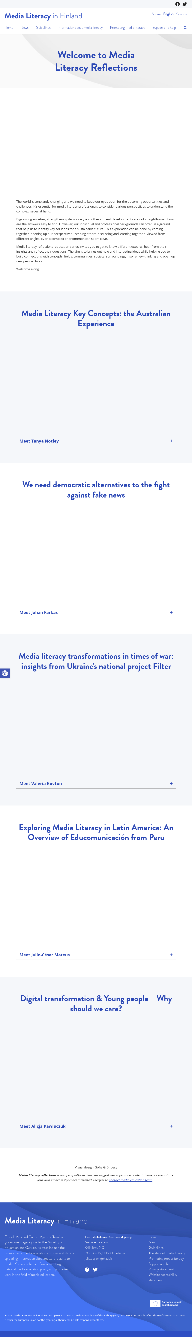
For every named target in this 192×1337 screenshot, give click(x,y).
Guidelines (43, 27)
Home (8, 27)
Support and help (164, 27)
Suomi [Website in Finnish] (156, 14)
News (24, 27)
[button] (5, 673)
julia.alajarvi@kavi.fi (98, 1258)
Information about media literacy (80, 27)
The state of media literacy (167, 1253)
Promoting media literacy (127, 27)
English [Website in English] (168, 14)
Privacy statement (161, 1269)
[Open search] (185, 27)
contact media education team (130, 1180)
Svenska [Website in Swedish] (182, 14)
